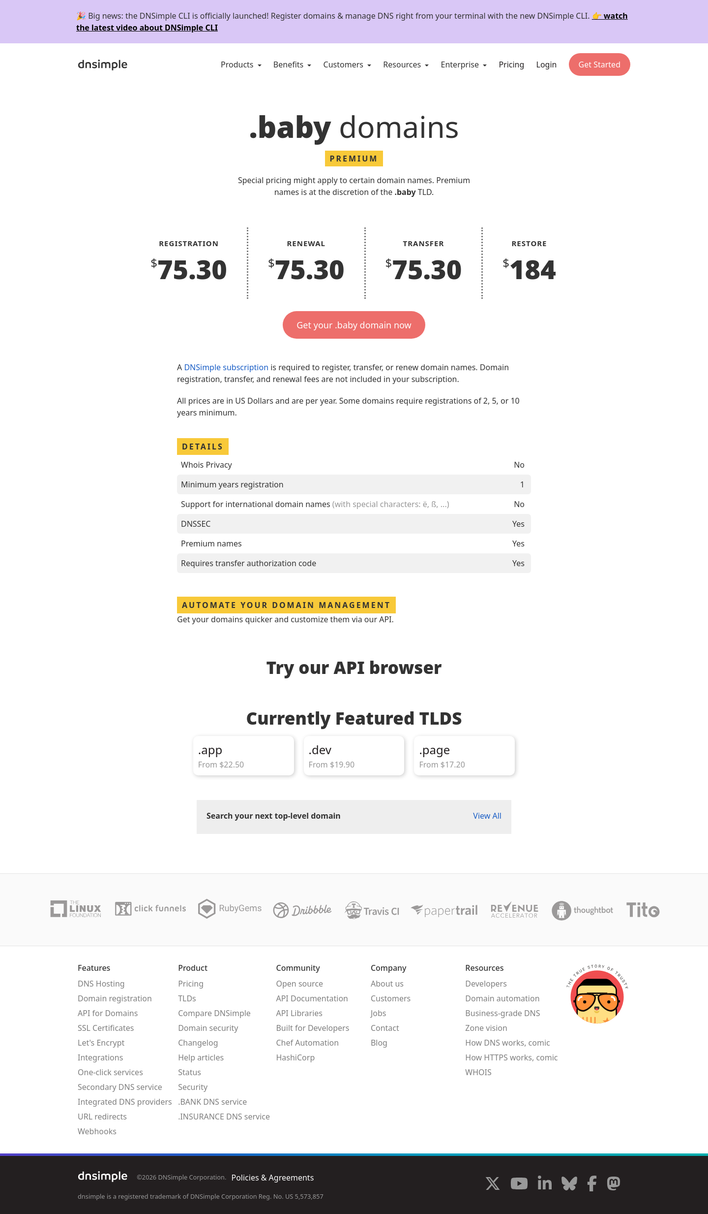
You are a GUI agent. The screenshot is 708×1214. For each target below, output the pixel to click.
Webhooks (97, 1131)
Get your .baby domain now (353, 325)
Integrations (100, 1057)
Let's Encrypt (101, 1042)
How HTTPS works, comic (511, 1057)
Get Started (599, 64)
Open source (299, 983)
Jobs (378, 1013)
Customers (391, 998)
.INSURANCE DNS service (224, 1116)
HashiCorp (295, 1057)
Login (546, 64)
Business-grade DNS (502, 1013)
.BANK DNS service (212, 1101)
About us (387, 983)
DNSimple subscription (226, 367)
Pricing (511, 64)
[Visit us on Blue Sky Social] (569, 1185)
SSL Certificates (106, 1027)
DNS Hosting (101, 983)
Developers (485, 983)
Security (192, 1087)
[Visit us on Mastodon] (613, 1185)
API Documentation (312, 998)
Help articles (201, 1057)
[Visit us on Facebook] (592, 1185)
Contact (385, 1027)
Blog (379, 1042)
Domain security (208, 1027)
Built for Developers (312, 1027)
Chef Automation (307, 1042)
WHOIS (478, 1072)
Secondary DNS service (120, 1087)
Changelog (198, 1042)
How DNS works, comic (507, 1042)
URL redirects (102, 1116)
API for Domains (108, 1013)
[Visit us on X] (493, 1185)
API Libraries (299, 1013)
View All (487, 815)
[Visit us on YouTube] (519, 1185)
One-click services (110, 1072)
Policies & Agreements (272, 1177)
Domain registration (115, 998)
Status (189, 1072)
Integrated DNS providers (125, 1101)
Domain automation (502, 998)
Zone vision (486, 1027)
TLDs (187, 998)
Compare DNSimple (214, 1013)
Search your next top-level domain (273, 815)
